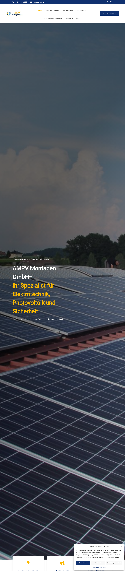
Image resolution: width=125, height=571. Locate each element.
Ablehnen (98, 563)
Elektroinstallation (52, 10)
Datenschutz (96, 567)
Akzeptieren (83, 563)
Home (39, 10)
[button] (121, 547)
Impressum (103, 567)
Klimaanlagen (82, 10)
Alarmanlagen (68, 10)
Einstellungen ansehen (114, 563)
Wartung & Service (72, 18)
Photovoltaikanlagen (52, 18)
